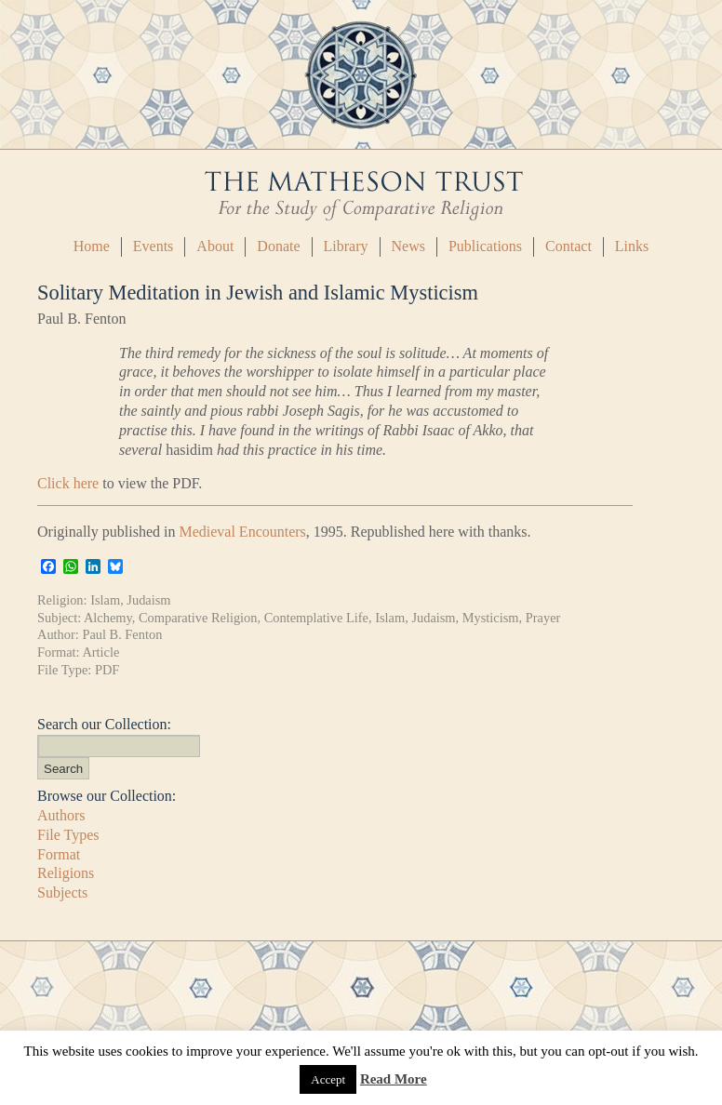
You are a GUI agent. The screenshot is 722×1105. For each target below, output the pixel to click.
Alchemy (108, 617)
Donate (278, 246)
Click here (68, 483)
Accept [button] (328, 1079)
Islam (105, 599)
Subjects (62, 892)
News (408, 246)
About (215, 246)
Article (100, 652)
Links (631, 246)
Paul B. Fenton (122, 634)
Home (92, 246)
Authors (61, 815)
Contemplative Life (316, 617)
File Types (68, 835)
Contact (568, 246)
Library (346, 246)
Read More (393, 1079)
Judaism (148, 599)
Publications (485, 246)
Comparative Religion (198, 617)
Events (153, 246)
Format (58, 854)
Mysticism (490, 617)
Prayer (543, 617)
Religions (65, 873)
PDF (107, 669)
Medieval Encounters (242, 531)
